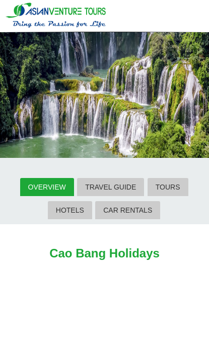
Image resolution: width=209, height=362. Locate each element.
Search (175, 16)
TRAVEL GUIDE (110, 187)
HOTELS (70, 210)
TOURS (168, 187)
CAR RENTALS (127, 210)
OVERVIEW (47, 187)
